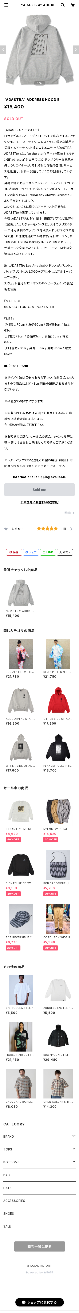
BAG (6, 1175)
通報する (69, 512)
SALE (7, 1226)
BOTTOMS (11, 1162)
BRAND (8, 1136)
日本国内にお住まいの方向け (40, 502)
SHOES (8, 1213)
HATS (7, 1188)
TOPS (7, 1149)
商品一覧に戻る (39, 1247)
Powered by (39, 1272)
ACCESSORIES (14, 1200)
